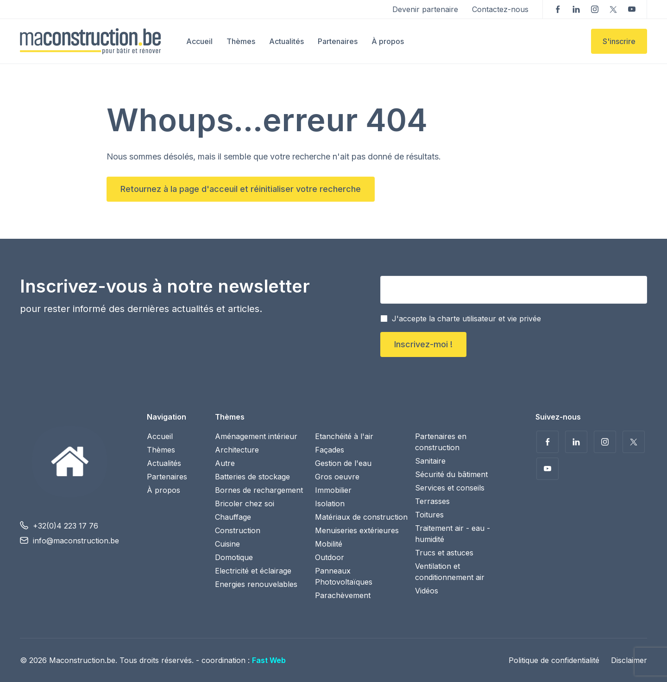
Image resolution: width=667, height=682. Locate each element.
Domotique (234, 557)
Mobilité (328, 543)
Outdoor (329, 557)
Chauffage (233, 517)
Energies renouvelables (256, 584)
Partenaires (338, 41)
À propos (387, 41)
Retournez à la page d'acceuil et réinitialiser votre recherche (240, 189)
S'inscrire (619, 41)
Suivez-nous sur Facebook (557, 9)
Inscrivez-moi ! (423, 344)
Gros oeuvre (337, 476)
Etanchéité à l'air (344, 436)
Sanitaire (430, 460)
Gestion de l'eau (343, 463)
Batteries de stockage (252, 476)
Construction (237, 530)
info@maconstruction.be (76, 540)
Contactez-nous (500, 9)
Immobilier (333, 490)
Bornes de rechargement (259, 490)
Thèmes (241, 41)
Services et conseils (450, 487)
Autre (225, 463)
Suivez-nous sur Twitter (613, 9)
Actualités (286, 41)
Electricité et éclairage (253, 570)
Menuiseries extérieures (357, 530)
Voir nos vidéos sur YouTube (632, 9)
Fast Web (269, 660)
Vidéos (426, 590)
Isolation (330, 503)
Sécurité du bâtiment (451, 474)
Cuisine (227, 543)
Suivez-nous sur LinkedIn (576, 9)
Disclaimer (629, 660)
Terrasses (432, 501)
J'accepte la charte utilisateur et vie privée (466, 318)
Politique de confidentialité (554, 660)
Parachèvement (343, 595)
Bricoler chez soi (244, 503)
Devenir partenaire (425, 9)
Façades (329, 449)
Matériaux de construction (361, 517)
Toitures (429, 514)
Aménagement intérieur (256, 436)
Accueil (199, 41)
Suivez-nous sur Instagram (594, 9)
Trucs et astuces (444, 552)
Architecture (237, 449)
